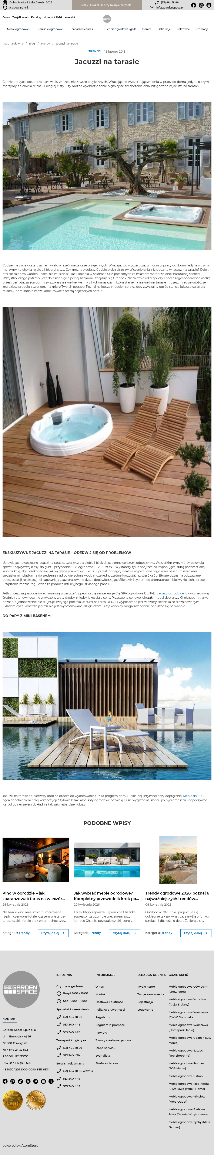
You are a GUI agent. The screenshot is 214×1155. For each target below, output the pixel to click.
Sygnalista (103, 1055)
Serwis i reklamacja (70, 1063)
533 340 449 (71, 1032)
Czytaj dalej (53, 933)
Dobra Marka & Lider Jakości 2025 (30, 2)
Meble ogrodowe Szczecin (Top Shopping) (187, 1053)
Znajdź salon (20, 17)
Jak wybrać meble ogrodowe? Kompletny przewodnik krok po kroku (105, 899)
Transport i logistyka (71, 1040)
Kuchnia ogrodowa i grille (120, 29)
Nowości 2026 (53, 17)
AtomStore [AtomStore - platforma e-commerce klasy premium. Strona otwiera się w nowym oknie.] (29, 1146)
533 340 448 (71, 1024)
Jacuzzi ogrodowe (171, 593)
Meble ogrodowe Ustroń (186, 1076)
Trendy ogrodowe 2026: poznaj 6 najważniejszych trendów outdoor (177, 899)
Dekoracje (164, 29)
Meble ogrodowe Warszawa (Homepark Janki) (188, 1027)
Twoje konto (146, 986)
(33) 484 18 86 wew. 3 (78, 1071)
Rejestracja (145, 1002)
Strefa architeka (107, 1063)
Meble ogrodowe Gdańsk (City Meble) (190, 1040)
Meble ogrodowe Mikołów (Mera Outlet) (187, 1099)
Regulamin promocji (110, 1025)
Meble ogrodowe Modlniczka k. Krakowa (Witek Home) (189, 1086)
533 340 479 (71, 1055)
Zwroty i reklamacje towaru (115, 1040)
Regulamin (103, 1017)
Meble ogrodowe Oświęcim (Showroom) (188, 989)
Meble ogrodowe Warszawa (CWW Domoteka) (188, 1014)
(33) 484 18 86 (169, 2)
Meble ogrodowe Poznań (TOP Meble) (186, 1066)
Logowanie (145, 1009)
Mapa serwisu (105, 1048)
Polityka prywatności (110, 1009)
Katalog (36, 17)
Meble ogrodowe (18, 29)
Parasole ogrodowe (50, 29)
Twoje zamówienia (150, 994)
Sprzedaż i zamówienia (72, 1009)
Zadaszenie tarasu (82, 29)
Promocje (202, 29)
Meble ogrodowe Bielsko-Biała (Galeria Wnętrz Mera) (188, 1112)
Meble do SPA (193, 796)
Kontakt (69, 17)
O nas (6, 17)
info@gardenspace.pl (169, 7)
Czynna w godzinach (71, 986)
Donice (146, 29)
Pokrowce (183, 29)
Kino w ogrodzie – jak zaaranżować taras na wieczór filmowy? (32, 899)
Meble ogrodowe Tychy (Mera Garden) (189, 1124)
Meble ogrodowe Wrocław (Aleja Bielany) (187, 1002)
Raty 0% (101, 1032)
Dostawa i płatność (109, 1002)
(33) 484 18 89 (72, 1047)
